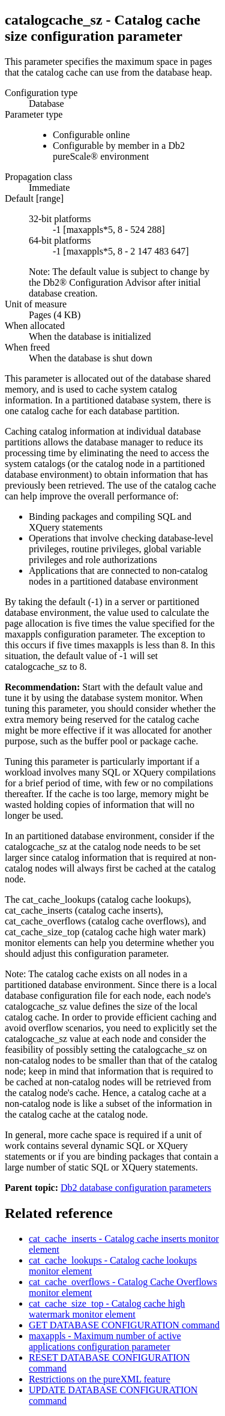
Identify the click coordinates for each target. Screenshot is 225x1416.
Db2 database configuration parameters (136, 1188)
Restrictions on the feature (99, 1379)
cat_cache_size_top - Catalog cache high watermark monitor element (107, 1308)
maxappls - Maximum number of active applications (105, 1341)
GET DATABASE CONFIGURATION (124, 1325)
